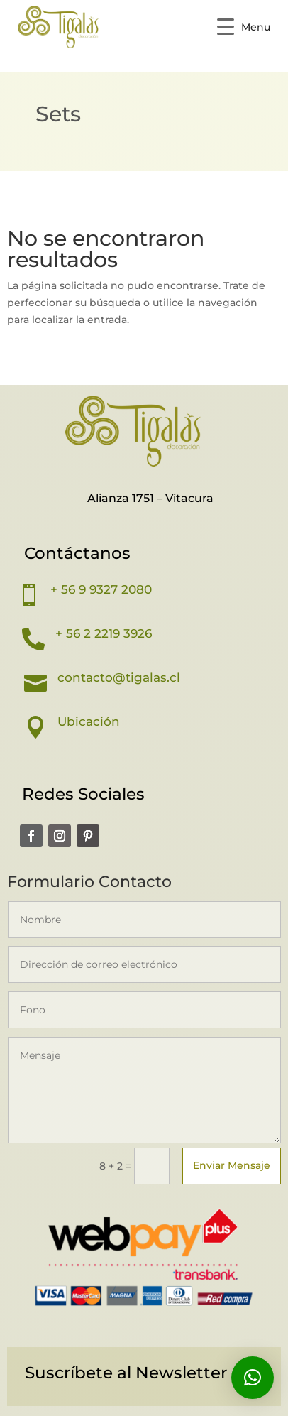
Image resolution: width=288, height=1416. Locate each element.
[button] (252, 1377)
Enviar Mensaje (231, 1165)
